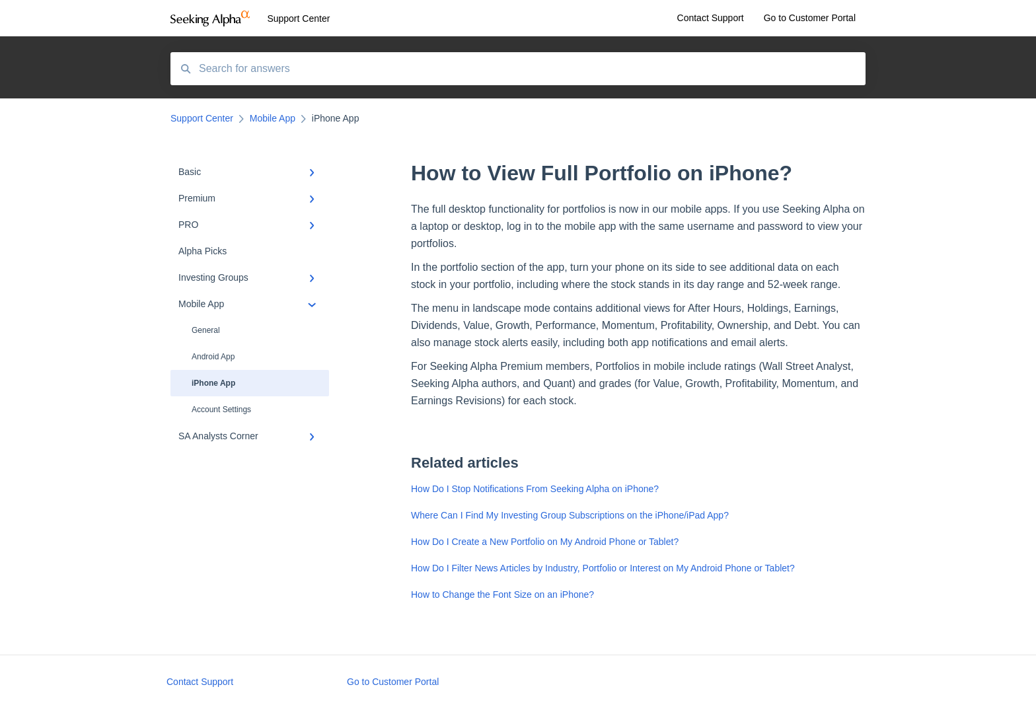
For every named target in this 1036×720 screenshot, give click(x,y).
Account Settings (221, 409)
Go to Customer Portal (393, 681)
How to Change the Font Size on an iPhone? (502, 594)
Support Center (298, 18)
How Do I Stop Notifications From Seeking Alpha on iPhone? (535, 489)
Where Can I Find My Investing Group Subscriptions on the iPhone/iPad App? (570, 515)
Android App (213, 356)
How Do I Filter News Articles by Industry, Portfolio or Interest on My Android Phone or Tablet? (603, 568)
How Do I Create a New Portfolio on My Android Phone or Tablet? (545, 541)
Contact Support (199, 681)
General (206, 330)
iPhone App (213, 383)
